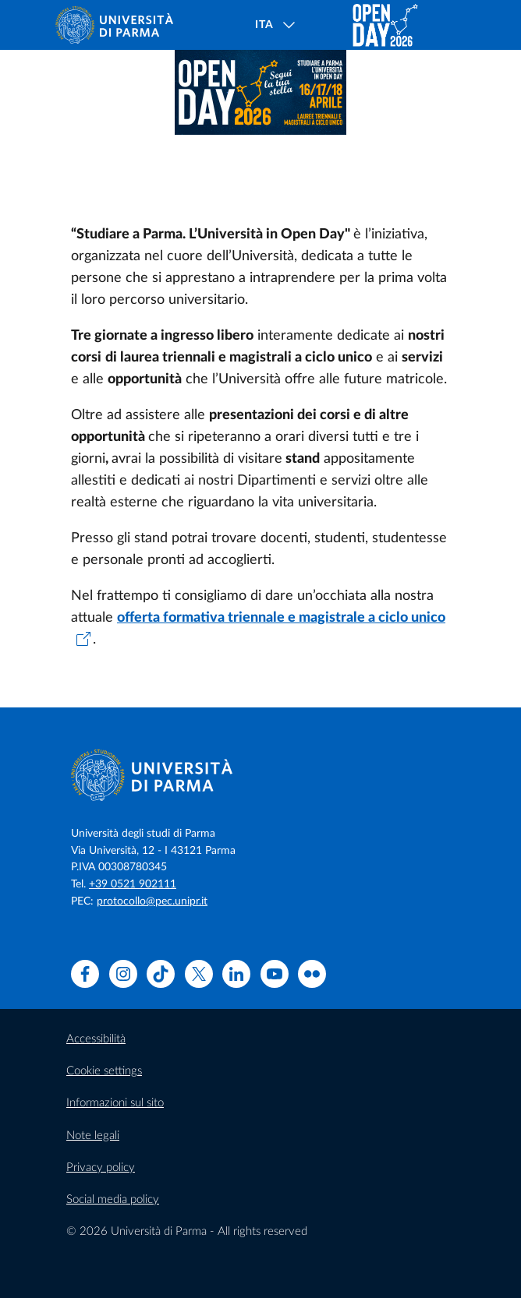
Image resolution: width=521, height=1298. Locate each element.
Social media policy (112, 1199)
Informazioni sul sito (115, 1103)
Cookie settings (104, 1071)
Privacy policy (100, 1167)
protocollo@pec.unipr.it (152, 901)
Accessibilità (96, 1039)
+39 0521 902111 (132, 884)
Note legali (92, 1135)
